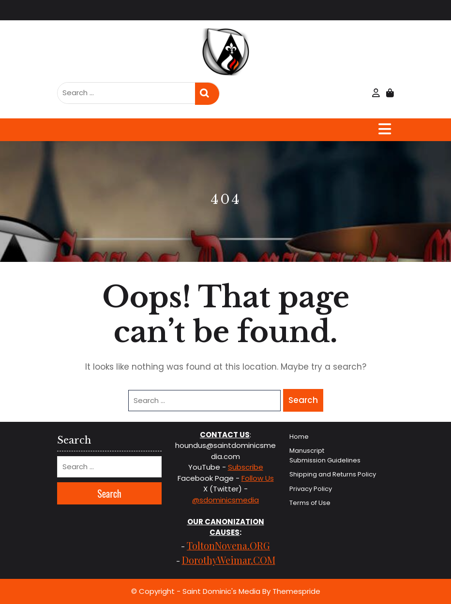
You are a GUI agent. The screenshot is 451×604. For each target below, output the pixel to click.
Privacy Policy (310, 488)
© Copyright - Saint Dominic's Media (195, 591)
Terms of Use (310, 502)
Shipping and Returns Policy (332, 474)
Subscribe (245, 467)
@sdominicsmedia (225, 500)
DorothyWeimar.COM (228, 559)
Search (207, 94)
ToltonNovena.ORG (228, 545)
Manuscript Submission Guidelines (325, 455)
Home (299, 436)
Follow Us (257, 478)
